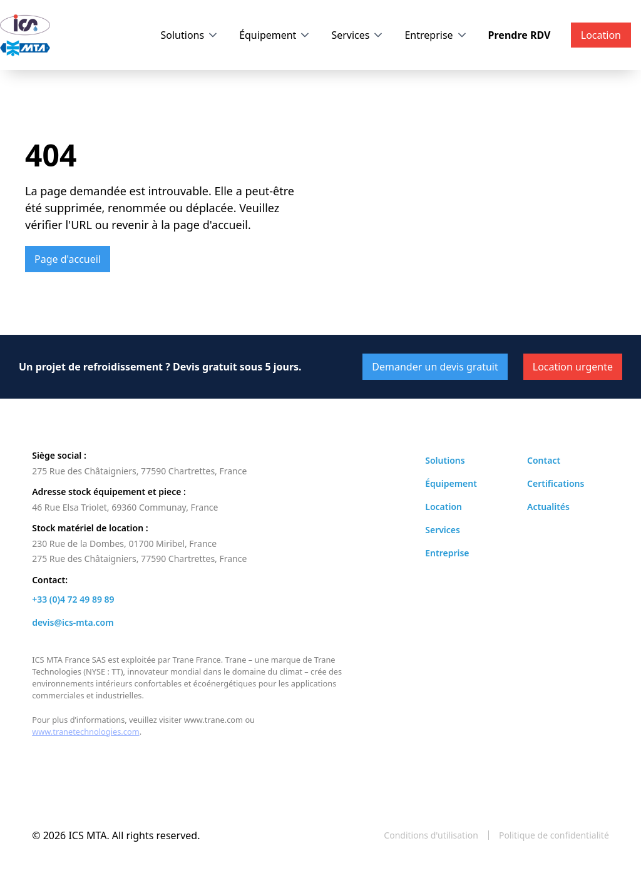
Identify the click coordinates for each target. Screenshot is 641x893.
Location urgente (573, 367)
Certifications (555, 483)
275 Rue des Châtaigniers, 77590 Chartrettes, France (139, 471)
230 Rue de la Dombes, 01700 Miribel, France (124, 543)
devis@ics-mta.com (72, 622)
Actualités (548, 507)
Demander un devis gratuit (435, 367)
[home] (25, 35)
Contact (543, 460)
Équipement (267, 35)
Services (350, 35)
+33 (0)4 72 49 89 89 (73, 599)
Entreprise (428, 35)
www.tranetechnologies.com (85, 731)
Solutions (183, 35)
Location (443, 507)
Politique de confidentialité (554, 835)
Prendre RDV (519, 35)
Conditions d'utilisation (431, 835)
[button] (190, 35)
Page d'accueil (67, 259)
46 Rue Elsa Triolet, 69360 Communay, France (125, 507)
